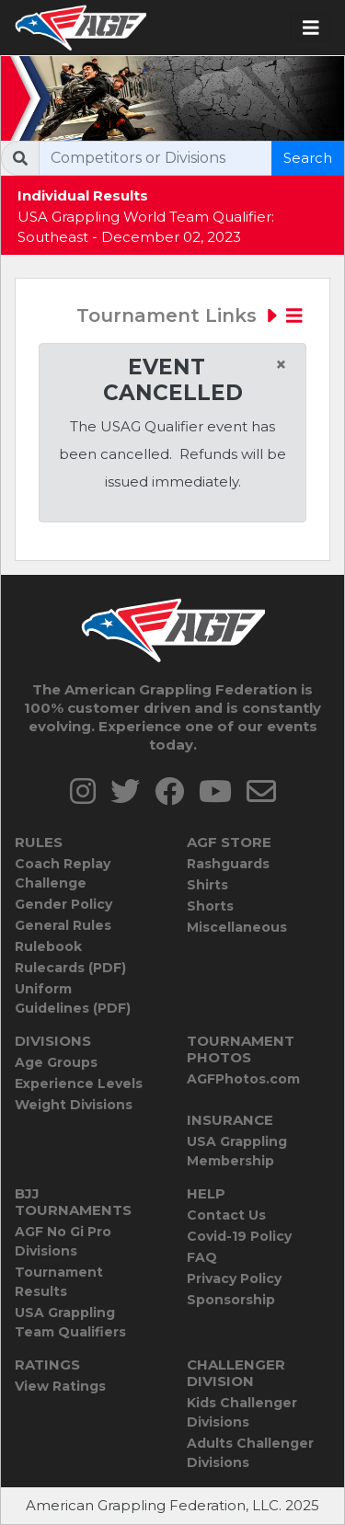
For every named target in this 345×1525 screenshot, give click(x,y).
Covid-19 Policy (239, 1236)
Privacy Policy (234, 1278)
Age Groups (56, 1062)
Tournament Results (59, 1282)
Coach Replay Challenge (62, 873)
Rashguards (228, 863)
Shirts (207, 885)
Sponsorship (231, 1299)
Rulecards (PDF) (70, 967)
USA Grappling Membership (237, 1151)
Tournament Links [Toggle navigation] (189, 315)
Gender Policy (63, 904)
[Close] (281, 365)
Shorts (210, 906)
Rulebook (48, 946)
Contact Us (226, 1215)
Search (307, 157)
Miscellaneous (237, 927)
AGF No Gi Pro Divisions (63, 1241)
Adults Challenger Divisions (250, 1453)
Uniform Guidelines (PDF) (73, 998)
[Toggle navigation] (311, 28)
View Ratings (60, 1386)
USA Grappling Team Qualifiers (70, 1322)
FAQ (202, 1257)
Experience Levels (79, 1083)
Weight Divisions (73, 1104)
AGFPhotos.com (243, 1079)
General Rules (63, 925)
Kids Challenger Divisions (242, 1412)
